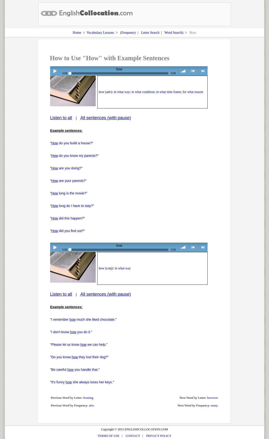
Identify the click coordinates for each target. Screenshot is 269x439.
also (91, 405)
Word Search (173, 32)
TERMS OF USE (108, 436)
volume (183, 71)
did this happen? (67, 218)
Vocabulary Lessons (100, 32)
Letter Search (150, 32)
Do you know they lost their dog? (79, 357)
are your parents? (68, 181)
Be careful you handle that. (74, 370)
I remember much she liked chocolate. (83, 319)
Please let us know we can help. (78, 344)
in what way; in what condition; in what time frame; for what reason (158, 92)
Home (77, 32)
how (101, 92)
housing (88, 397)
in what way (123, 268)
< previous (193, 71)
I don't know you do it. (71, 332)
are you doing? (66, 168)
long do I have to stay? (72, 206)
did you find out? (67, 231)
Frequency (128, 32)
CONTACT (132, 436)
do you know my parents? (74, 156)
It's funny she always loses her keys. (82, 382)
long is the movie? (68, 193)
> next (203, 71)
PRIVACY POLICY (158, 436)
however (212, 397)
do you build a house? (71, 143)
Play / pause (54, 71)
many (214, 405)
